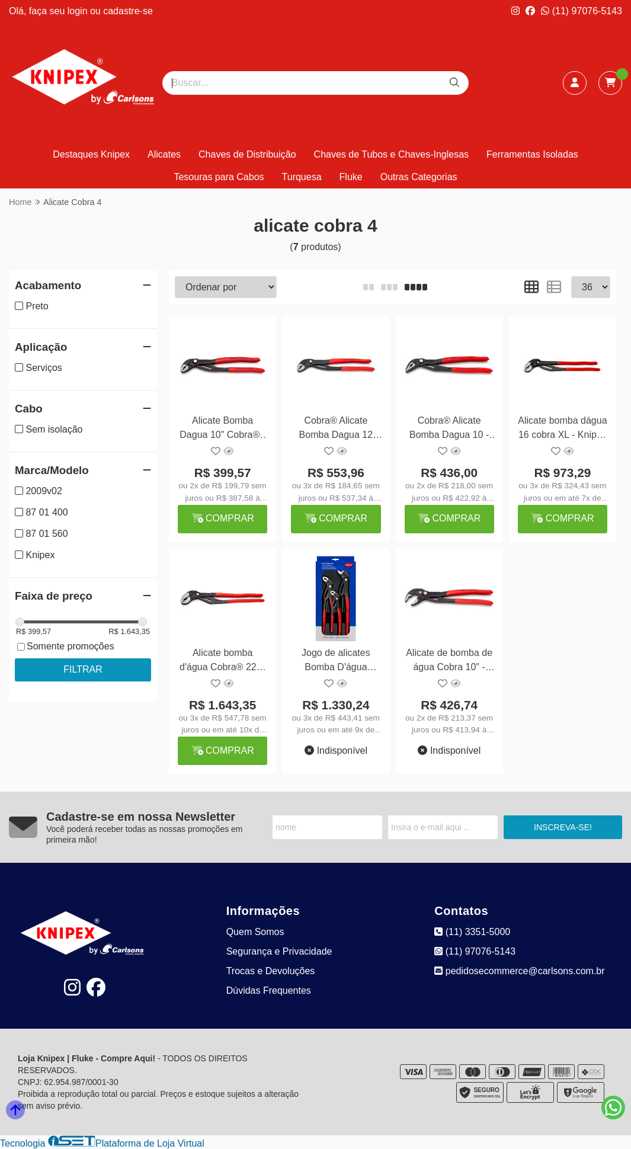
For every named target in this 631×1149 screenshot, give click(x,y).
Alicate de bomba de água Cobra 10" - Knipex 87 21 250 (449, 662)
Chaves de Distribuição (247, 154)
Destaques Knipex (91, 154)
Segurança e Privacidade (279, 951)
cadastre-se (128, 11)
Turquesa (302, 177)
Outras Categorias (418, 177)
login (79, 11)
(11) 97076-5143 (581, 11)
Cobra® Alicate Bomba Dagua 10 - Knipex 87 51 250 (449, 429)
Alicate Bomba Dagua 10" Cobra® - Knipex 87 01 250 (222, 429)
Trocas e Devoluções (270, 971)
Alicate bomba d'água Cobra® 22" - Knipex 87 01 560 (222, 662)
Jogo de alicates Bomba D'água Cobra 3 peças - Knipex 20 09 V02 (336, 662)
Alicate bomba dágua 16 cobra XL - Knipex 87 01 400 (562, 429)
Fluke (351, 177)
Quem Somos (255, 932)
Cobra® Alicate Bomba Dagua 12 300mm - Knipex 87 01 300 (336, 429)
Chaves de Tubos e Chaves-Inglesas (391, 154)
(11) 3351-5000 (472, 932)
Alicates (164, 154)
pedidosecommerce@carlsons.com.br (519, 971)
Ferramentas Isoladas (532, 154)
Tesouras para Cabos (219, 177)
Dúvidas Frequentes (268, 990)
